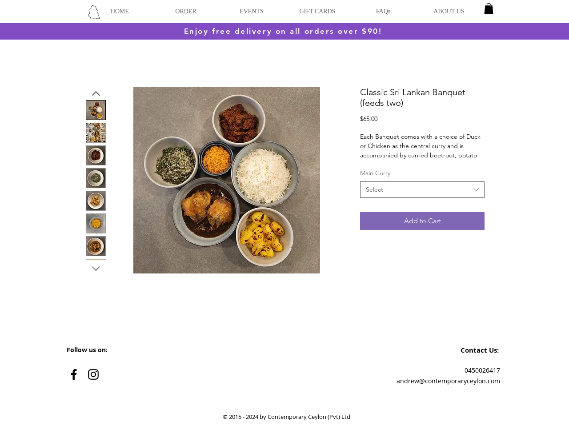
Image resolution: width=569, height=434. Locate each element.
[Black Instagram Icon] (93, 374)
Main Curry (375, 173)
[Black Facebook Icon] (74, 374)
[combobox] (422, 189)
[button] (488, 8)
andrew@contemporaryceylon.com (448, 381)
